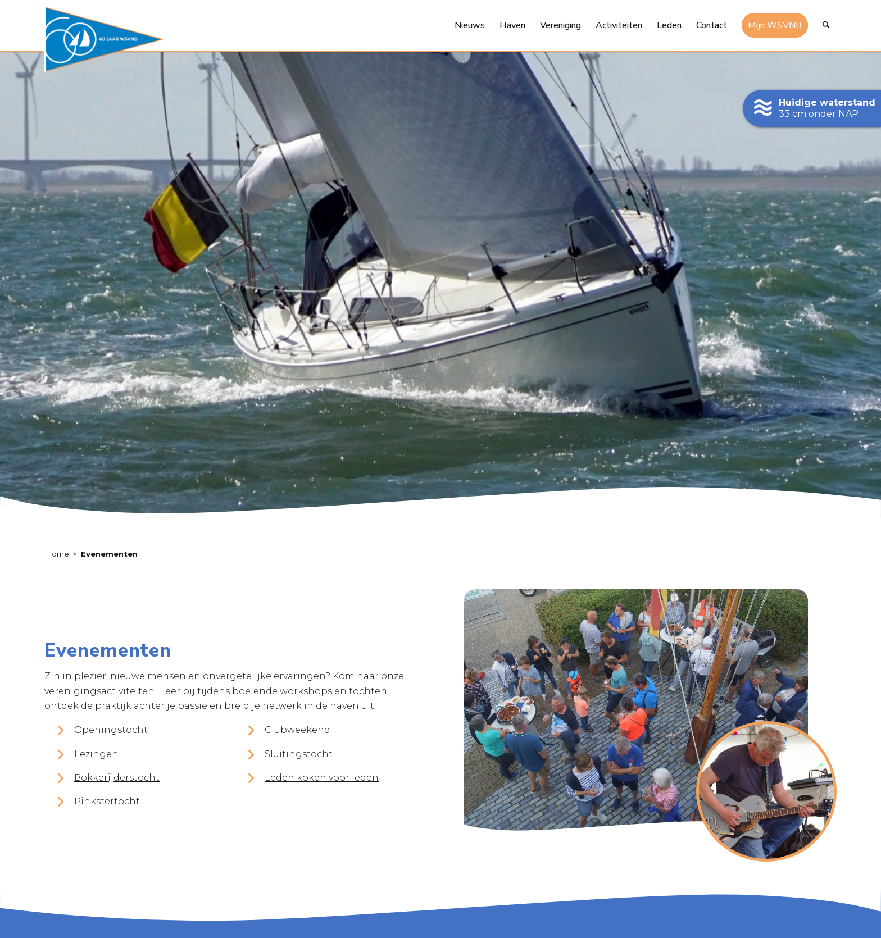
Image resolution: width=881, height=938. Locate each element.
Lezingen (96, 754)
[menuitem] (469, 25)
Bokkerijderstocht (117, 777)
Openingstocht (111, 730)
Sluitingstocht (299, 754)
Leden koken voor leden (322, 777)
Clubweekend (297, 730)
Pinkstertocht (107, 801)
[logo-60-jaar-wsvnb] (104, 39)
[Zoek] (826, 25)
